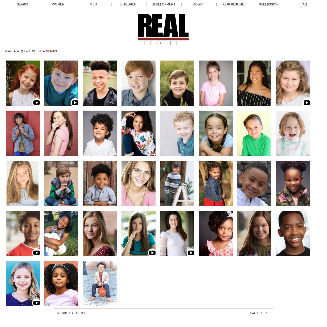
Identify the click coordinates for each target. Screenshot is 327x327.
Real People (163, 30)
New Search (48, 51)
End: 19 (28, 51)
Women (58, 4)
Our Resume (233, 4)
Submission (269, 4)
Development (163, 4)
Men (93, 4)
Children (128, 4)
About (198, 4)
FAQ (304, 4)
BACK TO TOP (260, 313)
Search (23, 4)
